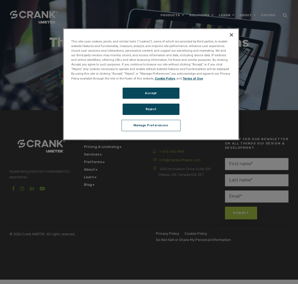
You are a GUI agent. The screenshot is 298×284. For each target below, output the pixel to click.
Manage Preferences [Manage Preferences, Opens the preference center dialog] (150, 125)
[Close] (231, 35)
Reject (151, 109)
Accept (150, 93)
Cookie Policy (165, 78)
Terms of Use (193, 78)
